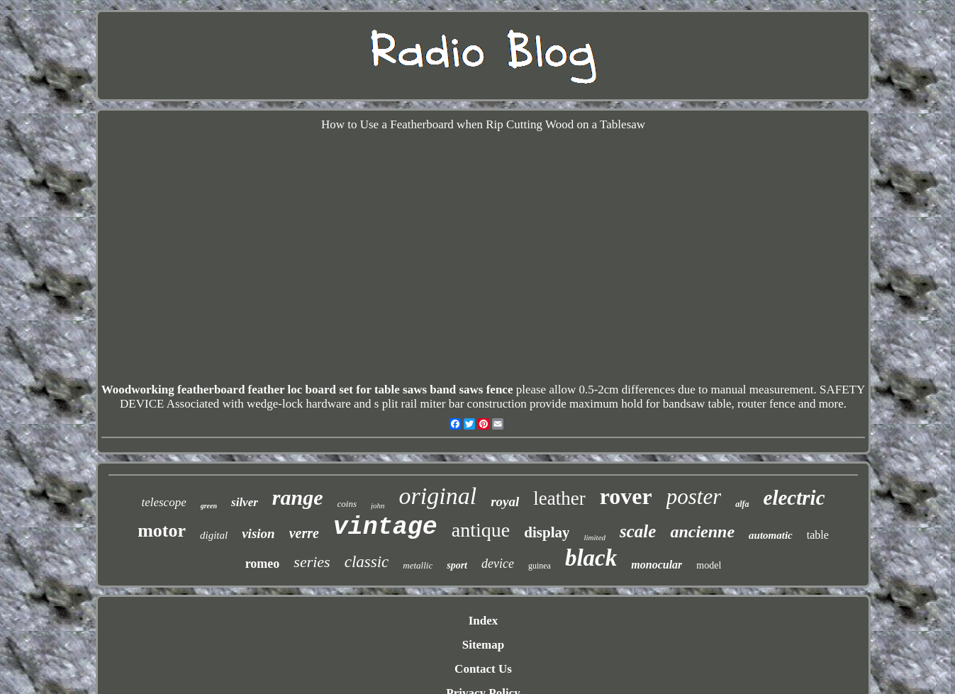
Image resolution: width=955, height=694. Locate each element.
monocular (656, 565)
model (708, 565)
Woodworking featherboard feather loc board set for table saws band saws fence (307, 389)
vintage (385, 527)
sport (457, 565)
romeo (262, 563)
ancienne (702, 531)
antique (481, 530)
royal (505, 501)
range (297, 497)
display (546, 532)
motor (162, 530)
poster (694, 496)
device (497, 563)
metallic (417, 565)
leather (559, 498)
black (591, 558)
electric (794, 497)
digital (214, 535)
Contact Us (483, 669)
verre (304, 533)
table (818, 535)
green (209, 506)
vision (258, 533)
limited (594, 537)
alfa (742, 504)
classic (367, 562)
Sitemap (483, 644)
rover (626, 496)
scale (638, 531)
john (378, 505)
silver (244, 502)
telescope (163, 502)
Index (483, 620)
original (438, 496)
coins (347, 503)
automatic (771, 535)
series (312, 562)
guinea (539, 566)
